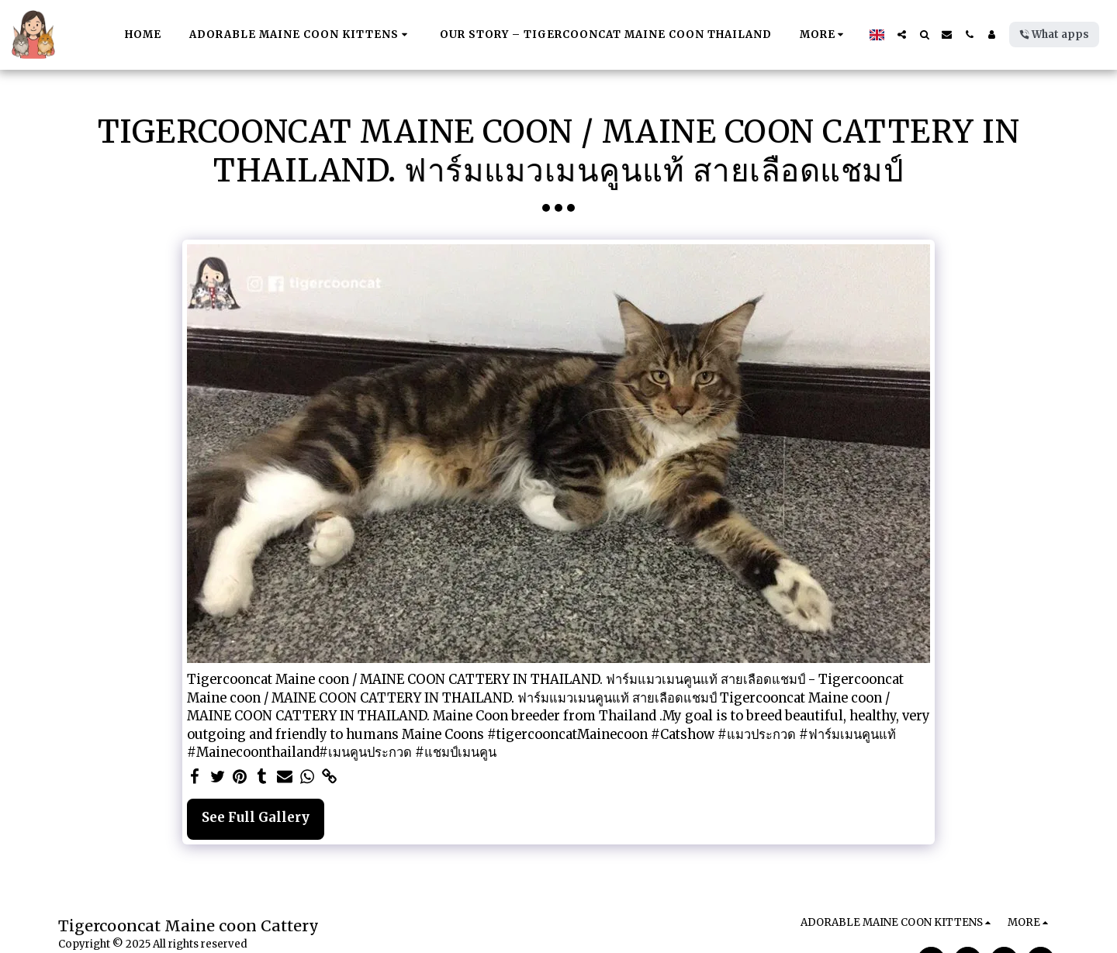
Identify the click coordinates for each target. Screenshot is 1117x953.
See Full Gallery (256, 818)
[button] (901, 34)
